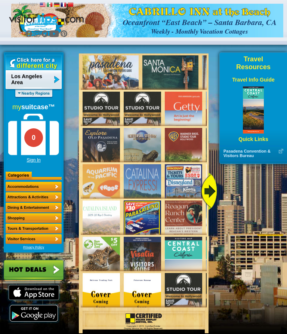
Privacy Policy (33, 247)
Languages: (28, 4)
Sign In (33, 160)
